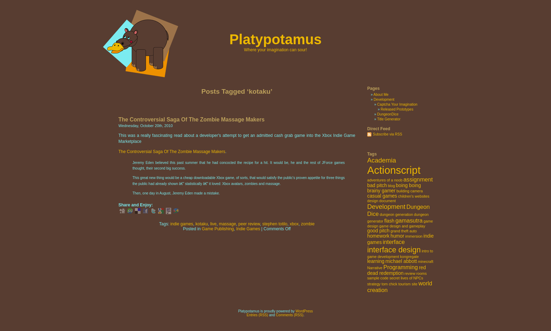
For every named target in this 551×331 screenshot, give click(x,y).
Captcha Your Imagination (397, 104)
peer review (249, 223)
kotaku (201, 223)
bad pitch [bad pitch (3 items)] (377, 185)
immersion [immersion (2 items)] (413, 236)
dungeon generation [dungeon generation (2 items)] (396, 214)
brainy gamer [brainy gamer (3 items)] (381, 190)
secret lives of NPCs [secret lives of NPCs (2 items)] (406, 278)
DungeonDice (387, 114)
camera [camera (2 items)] (416, 191)
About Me (381, 95)
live (213, 223)
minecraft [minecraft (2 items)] (425, 261)
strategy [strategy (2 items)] (374, 284)
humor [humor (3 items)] (397, 236)
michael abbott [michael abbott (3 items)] (401, 261)
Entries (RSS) (257, 315)
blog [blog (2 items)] (391, 186)
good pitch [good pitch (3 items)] (378, 230)
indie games (181, 223)
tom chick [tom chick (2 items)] (389, 284)
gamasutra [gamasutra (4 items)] (408, 220)
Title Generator (388, 119)
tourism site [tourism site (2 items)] (407, 284)
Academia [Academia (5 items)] (381, 160)
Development (384, 99)
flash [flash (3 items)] (389, 221)
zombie (308, 223)
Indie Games (248, 228)
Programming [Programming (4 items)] (400, 267)
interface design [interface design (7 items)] (394, 249)
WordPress (304, 311)
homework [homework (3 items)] (378, 236)
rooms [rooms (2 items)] (421, 273)
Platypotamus (275, 39)
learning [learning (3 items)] (375, 261)
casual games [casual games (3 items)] (382, 196)
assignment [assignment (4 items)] (418, 179)
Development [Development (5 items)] (386, 206)
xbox (294, 223)
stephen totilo (274, 223)
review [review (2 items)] (409, 273)
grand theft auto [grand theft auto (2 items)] (403, 231)
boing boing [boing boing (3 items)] (408, 185)
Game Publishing (218, 228)
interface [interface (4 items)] (394, 242)
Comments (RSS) (289, 315)
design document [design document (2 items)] (381, 201)
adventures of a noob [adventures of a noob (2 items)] (384, 180)
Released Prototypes (397, 109)
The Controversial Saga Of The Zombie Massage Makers (191, 120)
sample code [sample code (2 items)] (377, 278)
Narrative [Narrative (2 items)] (374, 268)
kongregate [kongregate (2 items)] (409, 256)
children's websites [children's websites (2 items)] (413, 196)
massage (227, 223)
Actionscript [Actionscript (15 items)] (394, 170)
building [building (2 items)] (402, 191)
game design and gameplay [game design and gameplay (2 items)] (402, 226)
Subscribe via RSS (387, 134)
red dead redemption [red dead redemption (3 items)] (396, 270)
